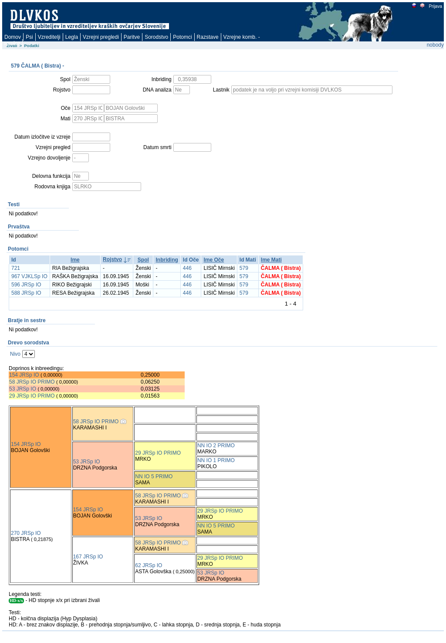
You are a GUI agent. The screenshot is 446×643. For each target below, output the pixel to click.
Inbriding (166, 260)
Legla (71, 37)
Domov (12, 37)
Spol (143, 260)
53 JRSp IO (22, 389)
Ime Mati (271, 260)
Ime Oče (213, 260)
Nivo (15, 354)
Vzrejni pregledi (101, 37)
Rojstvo (112, 259)
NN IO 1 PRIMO (216, 460)
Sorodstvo (156, 37)
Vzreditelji (49, 37)
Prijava (435, 6)
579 (244, 268)
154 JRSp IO (24, 375)
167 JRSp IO (88, 557)
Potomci (182, 37)
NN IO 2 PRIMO (216, 445)
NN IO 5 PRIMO (153, 476)
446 (187, 268)
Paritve (132, 37)
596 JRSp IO (26, 285)
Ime (75, 260)
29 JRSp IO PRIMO (32, 396)
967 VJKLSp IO (29, 276)
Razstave (208, 37)
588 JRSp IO (26, 293)
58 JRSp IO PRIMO (32, 382)
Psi (29, 37)
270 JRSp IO (26, 533)
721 (15, 268)
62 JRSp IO (148, 565)
